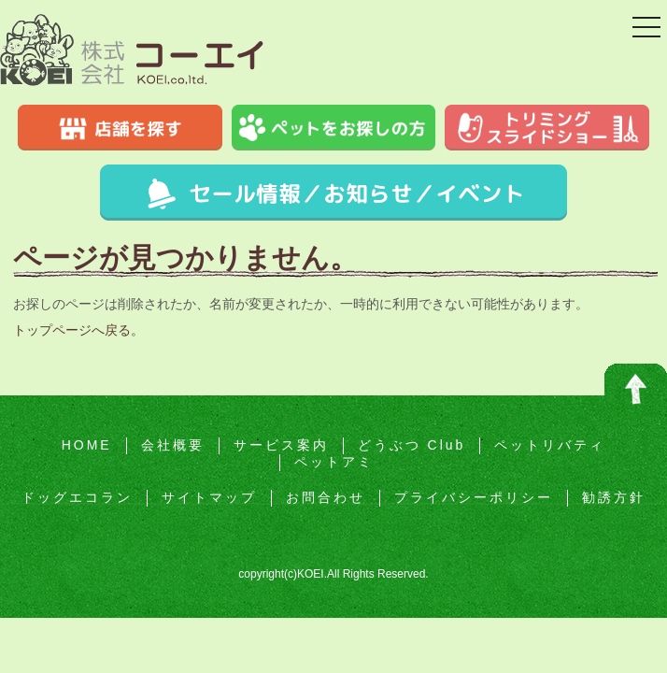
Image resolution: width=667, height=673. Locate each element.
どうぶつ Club (412, 444)
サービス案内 (281, 444)
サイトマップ (209, 497)
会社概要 (173, 444)
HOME (87, 444)
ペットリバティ (549, 444)
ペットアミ (334, 461)
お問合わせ (325, 497)
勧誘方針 (614, 497)
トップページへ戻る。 (78, 329)
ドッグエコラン (77, 497)
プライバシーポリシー (473, 497)
